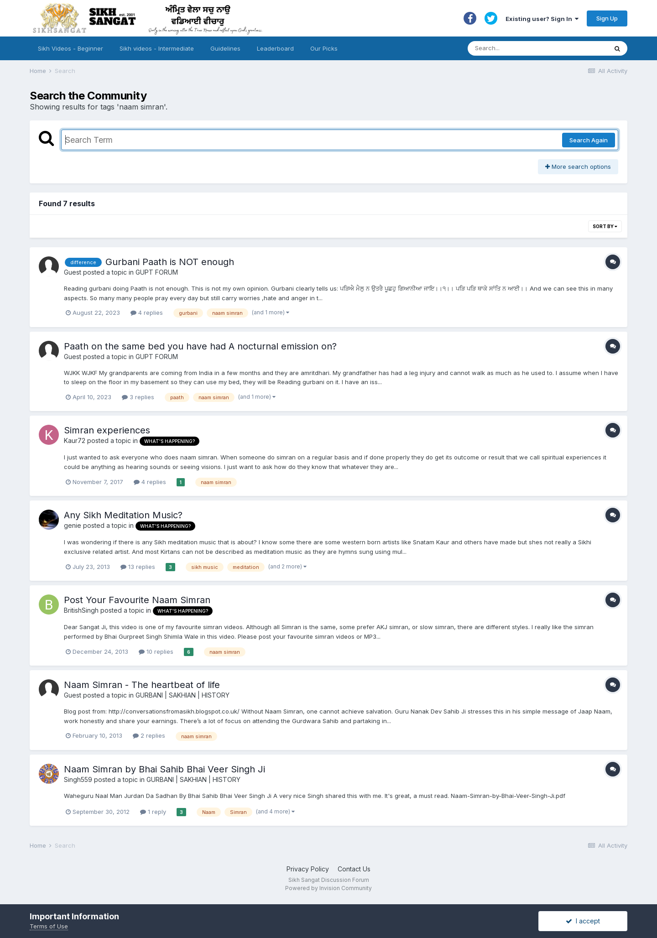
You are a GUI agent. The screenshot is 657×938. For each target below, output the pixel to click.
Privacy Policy (308, 869)
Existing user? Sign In (542, 18)
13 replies (137, 566)
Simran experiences (107, 430)
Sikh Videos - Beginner (70, 48)
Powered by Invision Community (328, 888)
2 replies (149, 735)
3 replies (138, 397)
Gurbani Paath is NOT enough (169, 261)
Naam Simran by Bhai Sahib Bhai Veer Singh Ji (164, 769)
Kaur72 (74, 440)
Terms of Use (49, 926)
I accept (583, 921)
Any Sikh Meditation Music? (123, 515)
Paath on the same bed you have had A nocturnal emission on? (200, 346)
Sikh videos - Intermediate (157, 48)
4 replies (146, 312)
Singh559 (78, 779)
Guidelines (225, 48)
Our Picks (324, 48)
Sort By (605, 226)
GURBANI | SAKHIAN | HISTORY (182, 695)
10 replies (156, 651)
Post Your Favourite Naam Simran (137, 599)
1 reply (153, 811)
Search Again (588, 140)
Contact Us (354, 869)
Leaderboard (275, 48)
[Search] (528, 48)
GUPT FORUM (157, 272)
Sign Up (607, 18)
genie (72, 525)
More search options (578, 166)
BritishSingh (81, 610)
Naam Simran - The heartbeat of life (142, 684)
